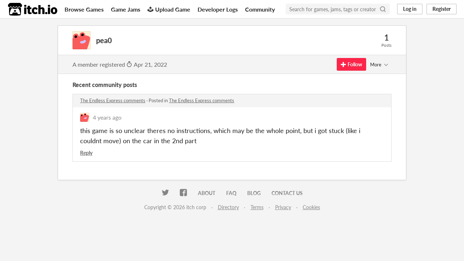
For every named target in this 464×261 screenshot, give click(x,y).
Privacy (283, 207)
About (206, 193)
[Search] (383, 9)
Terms (257, 207)
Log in (410, 9)
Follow (351, 64)
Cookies (311, 207)
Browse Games (84, 9)
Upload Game (169, 9)
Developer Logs (218, 9)
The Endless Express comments (112, 100)
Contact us (287, 193)
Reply (86, 153)
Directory (228, 207)
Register (441, 9)
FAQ (231, 193)
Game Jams (125, 9)
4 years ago (107, 117)
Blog (254, 193)
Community (260, 9)
